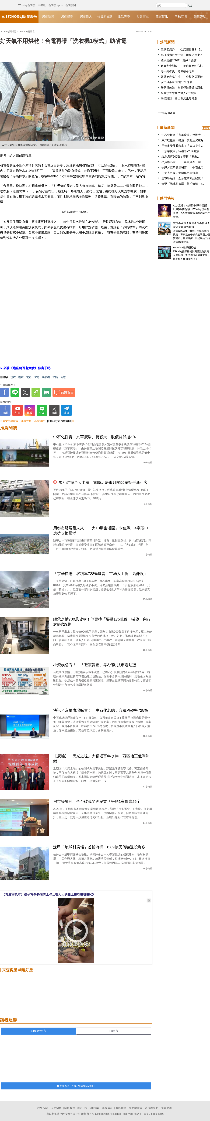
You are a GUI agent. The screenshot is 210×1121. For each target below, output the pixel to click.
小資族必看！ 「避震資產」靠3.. (183, 162)
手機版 (42, 2)
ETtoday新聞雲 (26, 2)
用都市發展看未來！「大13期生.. (182, 145)
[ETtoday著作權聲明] (59, 420)
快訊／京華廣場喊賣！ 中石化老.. (183, 167)
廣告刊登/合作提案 (88, 1107)
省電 (36, 377)
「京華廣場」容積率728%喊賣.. (181, 151)
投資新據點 (104, 16)
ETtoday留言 (38, 1030)
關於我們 (69, 1107)
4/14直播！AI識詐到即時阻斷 (190, 205)
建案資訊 (162, 16)
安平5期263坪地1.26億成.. (177, 82)
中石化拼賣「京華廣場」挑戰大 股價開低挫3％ (94, 437)
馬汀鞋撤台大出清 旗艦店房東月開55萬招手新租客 (103, 482)
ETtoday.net (102, 1113)
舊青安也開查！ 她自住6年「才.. (182, 65)
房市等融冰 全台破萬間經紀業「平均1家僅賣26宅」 (98, 801)
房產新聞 (48, 16)
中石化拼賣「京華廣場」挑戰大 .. (183, 134)
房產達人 (86, 16)
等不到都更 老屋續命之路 (177, 71)
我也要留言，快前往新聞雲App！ (76, 1085)
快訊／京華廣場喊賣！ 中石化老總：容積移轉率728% (100, 710)
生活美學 (124, 16)
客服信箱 (107, 1107)
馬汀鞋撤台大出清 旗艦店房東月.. (182, 54)
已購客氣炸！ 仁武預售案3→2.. (181, 49)
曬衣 (21, 377)
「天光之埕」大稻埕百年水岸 (180, 172)
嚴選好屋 (200, 16)
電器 (28, 377)
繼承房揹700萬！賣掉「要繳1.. (180, 60)
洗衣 (13, 377)
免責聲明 (166, 1107)
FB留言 (113, 1030)
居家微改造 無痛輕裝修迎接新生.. (182, 87)
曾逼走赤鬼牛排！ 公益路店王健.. (182, 76)
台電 (63, 377)
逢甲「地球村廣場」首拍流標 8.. (183, 183)
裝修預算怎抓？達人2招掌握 (178, 93)
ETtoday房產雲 (19, 17)
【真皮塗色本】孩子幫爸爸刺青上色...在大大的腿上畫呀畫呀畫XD (48, 894)
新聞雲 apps (55, 2)
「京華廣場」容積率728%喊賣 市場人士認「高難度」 (100, 573)
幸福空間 (181, 16)
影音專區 (143, 16)
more (206, 127)
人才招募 (56, 1107)
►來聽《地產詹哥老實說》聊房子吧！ (27, 368)
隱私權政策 (135, 1107)
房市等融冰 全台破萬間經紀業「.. (183, 178)
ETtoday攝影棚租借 (184, 247)
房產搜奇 (67, 16)
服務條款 (120, 1107)
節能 (55, 377)
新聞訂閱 (70, 2)
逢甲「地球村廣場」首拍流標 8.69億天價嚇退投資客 (99, 847)
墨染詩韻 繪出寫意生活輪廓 (179, 98)
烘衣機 (46, 377)
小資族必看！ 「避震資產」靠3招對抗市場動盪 (94, 665)
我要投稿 (42, 1107)
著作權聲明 (151, 1107)
